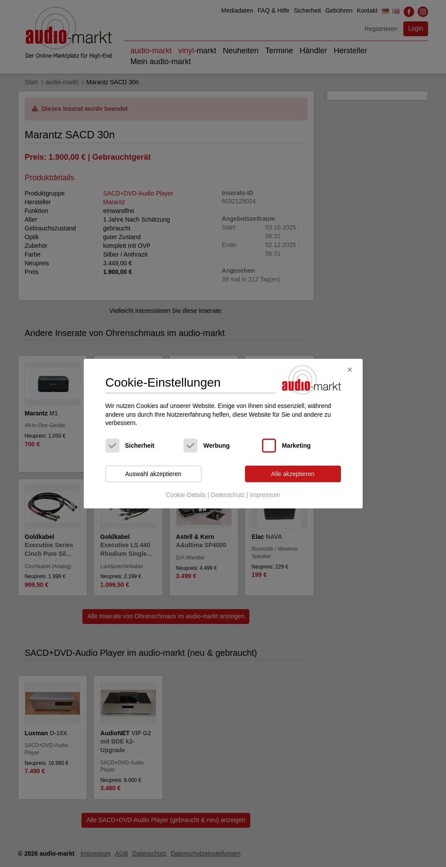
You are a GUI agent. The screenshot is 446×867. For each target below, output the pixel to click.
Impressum (265, 495)
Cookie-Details (186, 495)
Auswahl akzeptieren (153, 473)
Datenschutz (228, 495)
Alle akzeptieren (293, 473)
